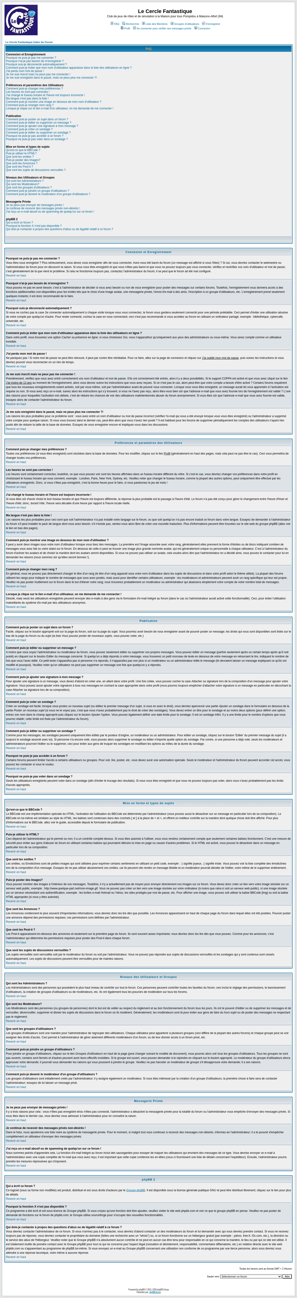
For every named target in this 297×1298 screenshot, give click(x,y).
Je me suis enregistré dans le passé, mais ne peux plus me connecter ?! (51, 77)
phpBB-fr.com (155, 1292)
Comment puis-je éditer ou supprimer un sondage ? (38, 132)
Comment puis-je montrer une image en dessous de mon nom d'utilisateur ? (53, 101)
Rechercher (130, 23)
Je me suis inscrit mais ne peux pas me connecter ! (38, 74)
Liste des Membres (155, 23)
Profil (125, 28)
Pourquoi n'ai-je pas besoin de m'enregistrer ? (35, 61)
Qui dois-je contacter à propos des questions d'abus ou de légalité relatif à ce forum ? (59, 229)
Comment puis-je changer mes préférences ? (34, 88)
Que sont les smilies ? (20, 156)
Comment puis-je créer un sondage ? (29, 129)
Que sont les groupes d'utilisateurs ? (29, 187)
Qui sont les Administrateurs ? (25, 181)
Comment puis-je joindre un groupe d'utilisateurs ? (37, 190)
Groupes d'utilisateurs (185, 23)
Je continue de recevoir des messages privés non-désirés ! (43, 208)
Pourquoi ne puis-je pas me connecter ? (31, 57)
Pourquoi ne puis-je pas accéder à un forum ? (34, 136)
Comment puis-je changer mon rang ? (29, 105)
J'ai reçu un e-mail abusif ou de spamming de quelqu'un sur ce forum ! (50, 211)
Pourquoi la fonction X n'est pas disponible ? (34, 225)
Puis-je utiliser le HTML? (21, 153)
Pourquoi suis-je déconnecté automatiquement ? (36, 64)
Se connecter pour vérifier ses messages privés (162, 28)
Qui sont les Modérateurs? (22, 184)
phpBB (142, 1289)
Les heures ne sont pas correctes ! (27, 92)
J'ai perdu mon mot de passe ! (25, 71)
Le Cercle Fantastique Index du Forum (29, 42)
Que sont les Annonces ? (21, 163)
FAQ (115, 23)
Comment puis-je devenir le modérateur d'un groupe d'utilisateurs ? (48, 194)
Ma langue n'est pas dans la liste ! (27, 98)
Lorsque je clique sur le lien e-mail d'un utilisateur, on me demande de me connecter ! (59, 108)
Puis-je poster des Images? (23, 160)
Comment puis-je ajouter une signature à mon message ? (42, 126)
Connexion (202, 28)
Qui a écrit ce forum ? (19, 222)
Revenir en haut (16, 275)
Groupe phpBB (135, 1190)
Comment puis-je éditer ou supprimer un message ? (38, 122)
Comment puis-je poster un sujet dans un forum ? (37, 119)
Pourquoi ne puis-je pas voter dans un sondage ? (37, 139)
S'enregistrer (211, 23)
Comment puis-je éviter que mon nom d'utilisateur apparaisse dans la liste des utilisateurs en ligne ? (69, 67)
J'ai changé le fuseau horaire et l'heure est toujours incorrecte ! (45, 95)
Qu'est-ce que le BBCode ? (23, 150)
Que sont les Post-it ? (19, 166)
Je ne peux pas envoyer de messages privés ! (35, 205)
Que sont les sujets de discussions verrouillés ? (36, 170)
